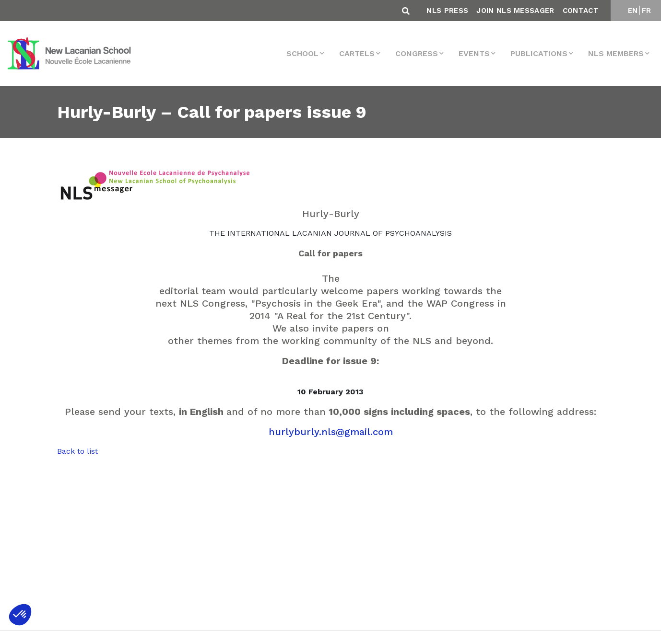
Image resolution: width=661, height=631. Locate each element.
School (302, 53)
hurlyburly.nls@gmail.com (331, 431)
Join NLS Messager (515, 10)
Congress (416, 53)
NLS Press (447, 10)
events (474, 53)
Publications (538, 53)
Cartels (357, 53)
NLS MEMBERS (616, 53)
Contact (581, 10)
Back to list (77, 451)
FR (646, 10)
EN (633, 10)
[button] (20, 614)
